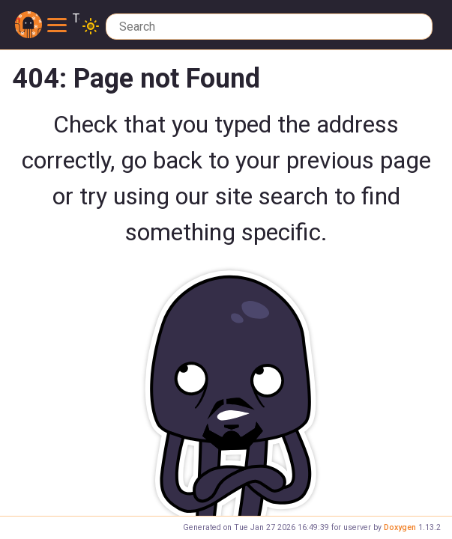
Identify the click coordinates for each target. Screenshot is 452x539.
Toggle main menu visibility (63, 19)
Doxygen (400, 527)
